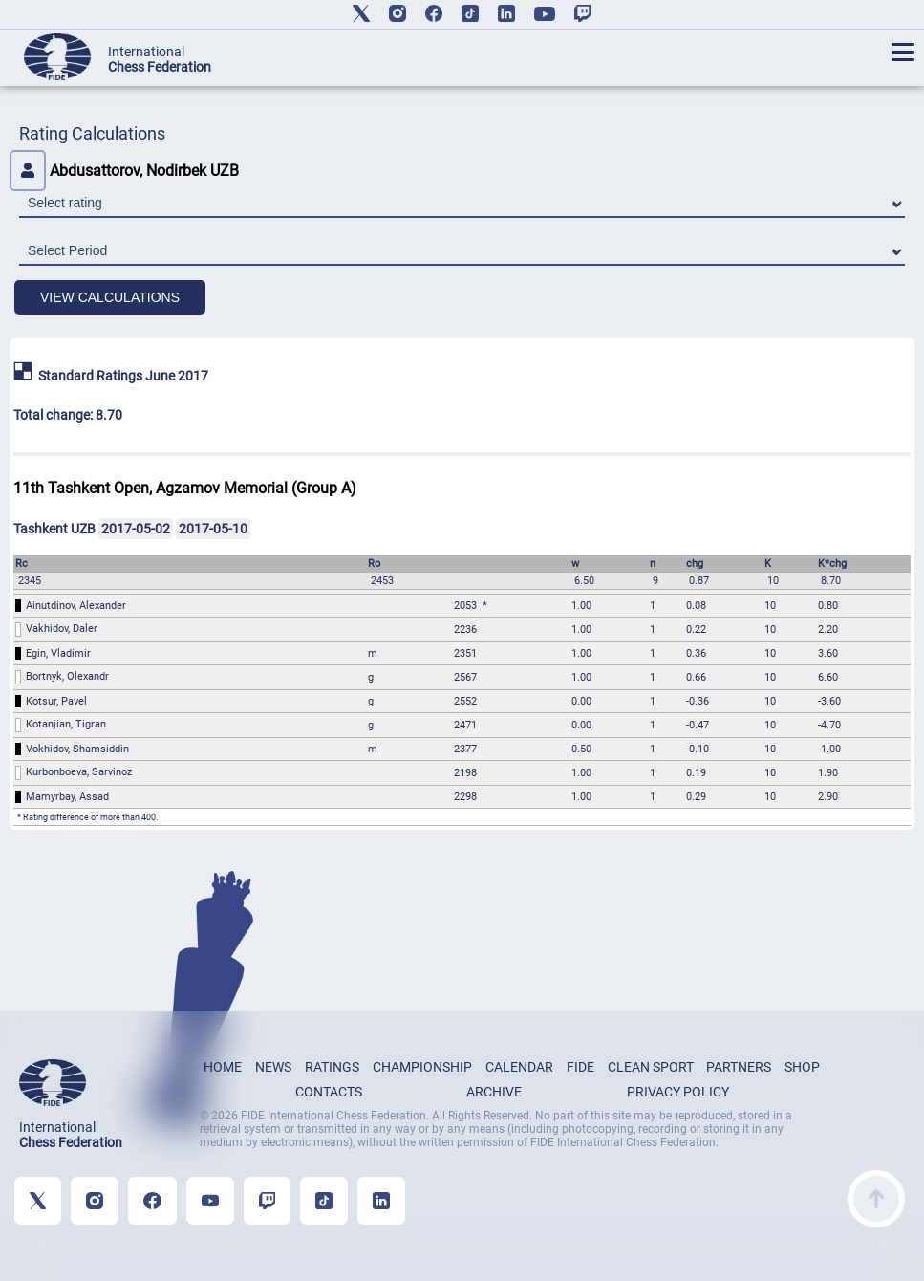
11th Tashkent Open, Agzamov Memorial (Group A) (184, 488)
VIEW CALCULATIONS (110, 297)
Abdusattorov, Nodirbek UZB (124, 171)
